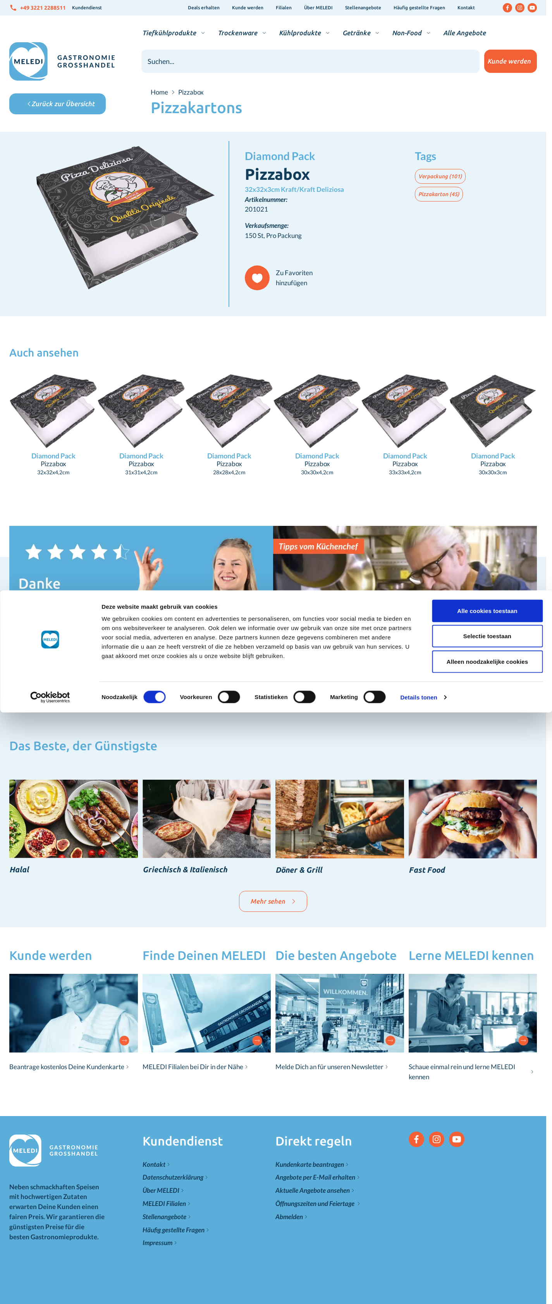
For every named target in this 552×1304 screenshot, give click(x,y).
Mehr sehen (273, 901)
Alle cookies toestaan (487, 20)
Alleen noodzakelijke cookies (487, 71)
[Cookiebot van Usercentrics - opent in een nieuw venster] (50, 107)
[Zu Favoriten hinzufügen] (282, 277)
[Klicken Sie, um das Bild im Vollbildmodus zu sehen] (119, 219)
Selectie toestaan (487, 46)
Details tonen (418, 106)
